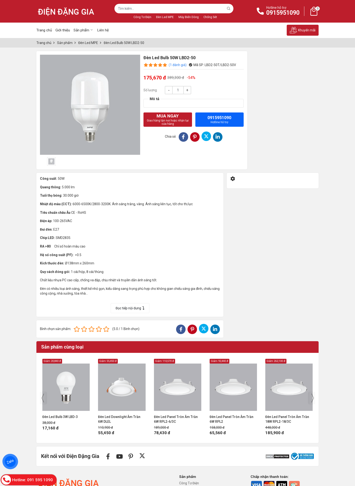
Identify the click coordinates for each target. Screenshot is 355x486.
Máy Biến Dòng (188, 17)
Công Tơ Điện (142, 17)
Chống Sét (210, 17)
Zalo (10, 461)
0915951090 (283, 12)
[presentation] (43, 398)
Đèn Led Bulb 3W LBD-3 (60, 417)
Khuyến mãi (303, 30)
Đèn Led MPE (165, 17)
